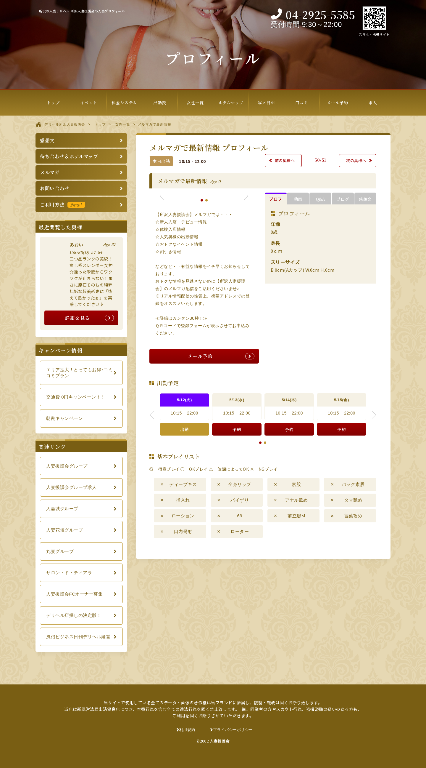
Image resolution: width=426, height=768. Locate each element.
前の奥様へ (285, 160)
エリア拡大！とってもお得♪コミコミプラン (79, 372)
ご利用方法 (62, 204)
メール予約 (200, 356)
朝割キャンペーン (64, 418)
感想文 (47, 140)
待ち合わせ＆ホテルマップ (69, 156)
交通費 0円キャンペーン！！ (75, 396)
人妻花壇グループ (64, 529)
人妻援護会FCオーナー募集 (74, 593)
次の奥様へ (356, 160)
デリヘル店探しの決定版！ (73, 615)
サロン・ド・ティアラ (69, 572)
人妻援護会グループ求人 (71, 487)
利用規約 (187, 729)
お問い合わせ (54, 188)
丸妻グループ (60, 551)
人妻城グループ (62, 508)
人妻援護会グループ (67, 465)
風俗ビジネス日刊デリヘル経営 (78, 636)
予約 (237, 429)
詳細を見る (77, 318)
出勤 (184, 429)
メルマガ (49, 172)
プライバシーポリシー (233, 729)
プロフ (275, 199)
